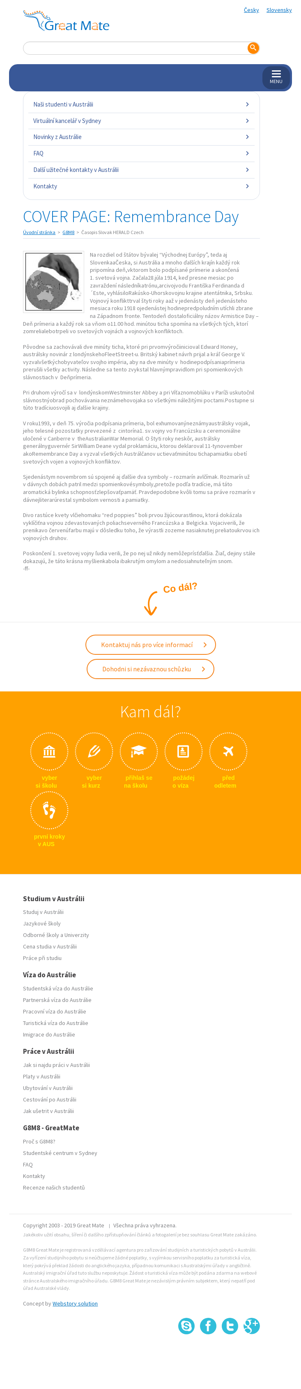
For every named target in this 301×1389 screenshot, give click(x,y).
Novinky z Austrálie (141, 137)
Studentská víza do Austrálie (58, 988)
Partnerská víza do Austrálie (57, 1000)
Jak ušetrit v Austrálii (48, 1111)
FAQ (141, 153)
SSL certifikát (230, 1352)
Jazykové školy (42, 923)
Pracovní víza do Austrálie (54, 1011)
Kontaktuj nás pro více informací (154, 644)
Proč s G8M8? (39, 1141)
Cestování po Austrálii (49, 1099)
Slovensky (279, 10)
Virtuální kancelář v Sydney (141, 121)
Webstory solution (75, 1303)
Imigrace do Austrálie (49, 1034)
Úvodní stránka (39, 232)
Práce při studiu (42, 958)
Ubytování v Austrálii (48, 1088)
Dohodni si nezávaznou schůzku (154, 669)
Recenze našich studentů (54, 1187)
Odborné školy (41, 935)
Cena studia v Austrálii (50, 946)
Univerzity (76, 935)
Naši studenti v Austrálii (141, 104)
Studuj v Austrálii (43, 912)
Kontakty (141, 186)
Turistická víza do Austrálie (55, 1023)
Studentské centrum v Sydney (60, 1153)
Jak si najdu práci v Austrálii (56, 1065)
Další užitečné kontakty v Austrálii (141, 170)
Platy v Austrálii (41, 1076)
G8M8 (68, 232)
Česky (251, 10)
